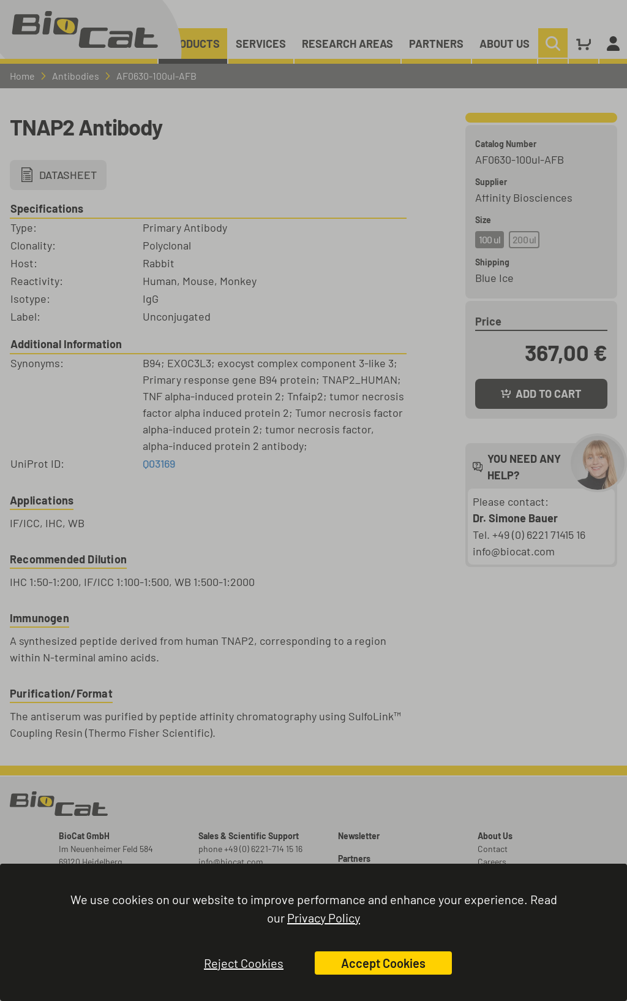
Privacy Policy (323, 917)
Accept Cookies (383, 963)
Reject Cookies (243, 963)
